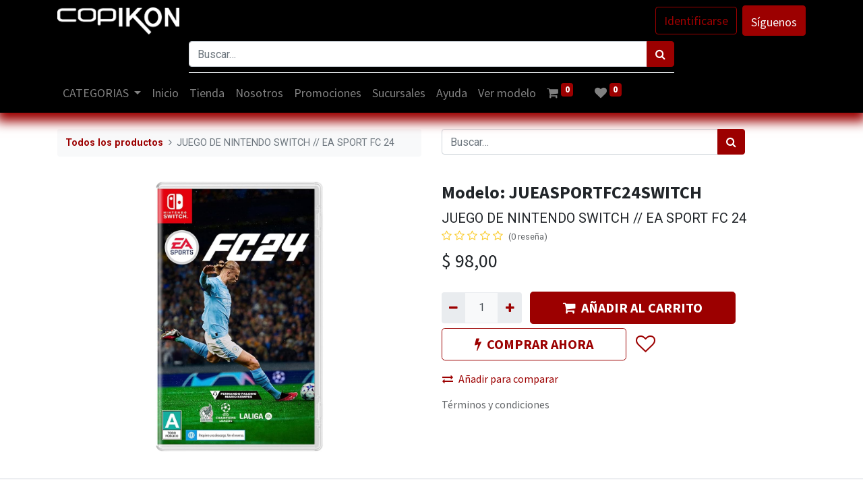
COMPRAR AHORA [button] (534, 343)
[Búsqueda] (660, 54)
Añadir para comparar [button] (500, 378)
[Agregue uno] (509, 307)
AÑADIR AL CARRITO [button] (633, 307)
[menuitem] (166, 92)
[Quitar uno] (453, 307)
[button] (644, 344)
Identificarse (696, 20)
